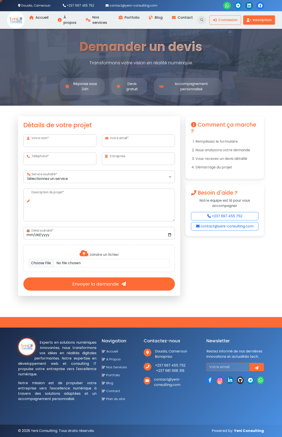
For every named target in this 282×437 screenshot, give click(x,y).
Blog (107, 383)
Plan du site (113, 398)
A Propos (111, 359)
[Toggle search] (201, 20)
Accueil (110, 351)
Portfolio (111, 375)
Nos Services (114, 367)
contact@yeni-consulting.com (225, 226)
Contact (111, 391)
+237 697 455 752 (224, 216)
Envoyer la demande (99, 284)
